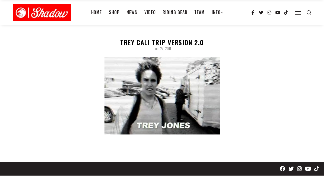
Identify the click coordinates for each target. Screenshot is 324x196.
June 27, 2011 (162, 48)
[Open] (298, 13)
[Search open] (308, 12)
